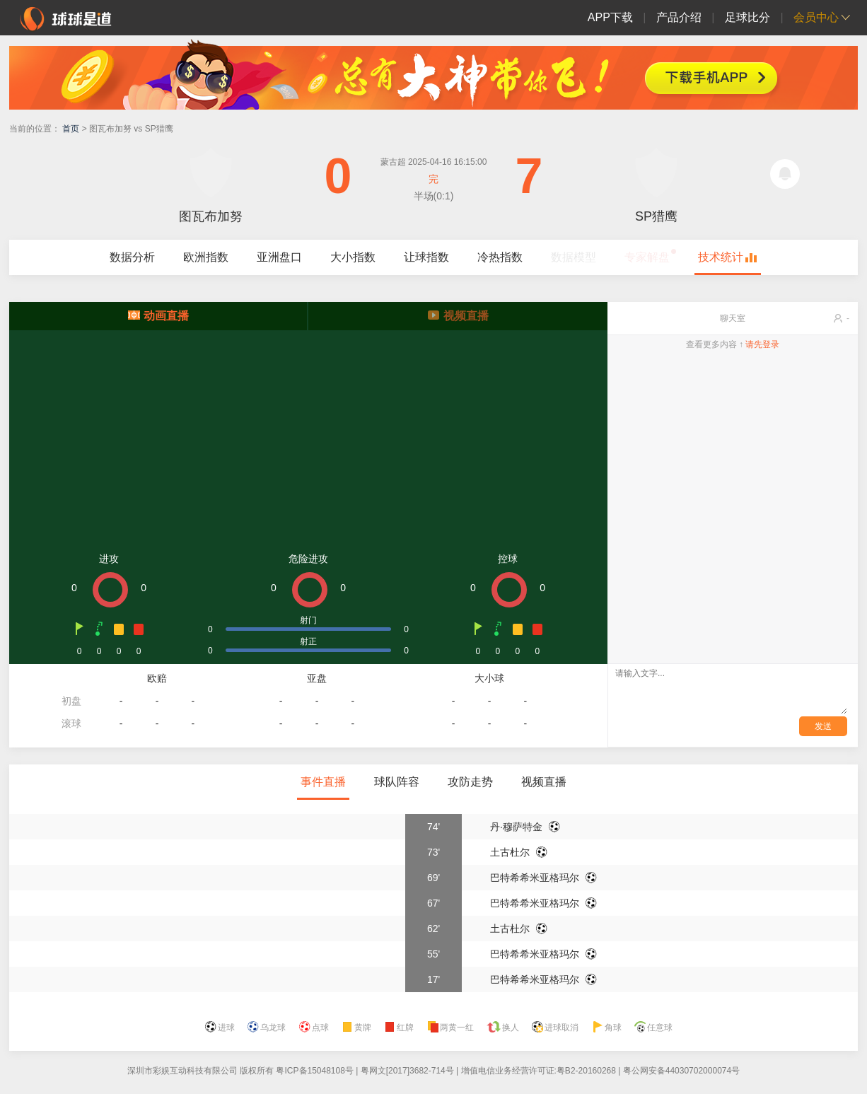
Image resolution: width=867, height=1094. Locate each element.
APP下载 (610, 17)
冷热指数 (500, 257)
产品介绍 (679, 17)
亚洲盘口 (279, 257)
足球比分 (747, 17)
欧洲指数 (205, 257)
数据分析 (132, 257)
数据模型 (573, 257)
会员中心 (816, 17)
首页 (70, 129)
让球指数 (426, 257)
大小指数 (353, 257)
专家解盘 (647, 257)
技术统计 (720, 257)
